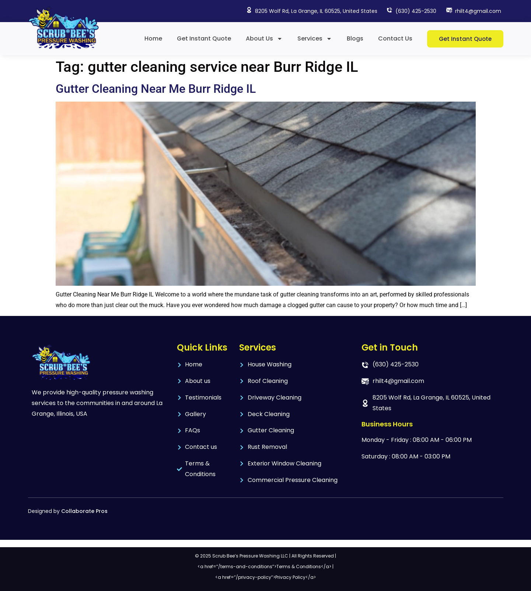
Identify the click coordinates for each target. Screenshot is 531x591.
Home (153, 38)
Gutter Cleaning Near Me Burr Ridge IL (156, 89)
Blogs (355, 38)
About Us (264, 38)
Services (314, 38)
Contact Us (395, 38)
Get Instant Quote (204, 38)
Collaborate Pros (84, 511)
